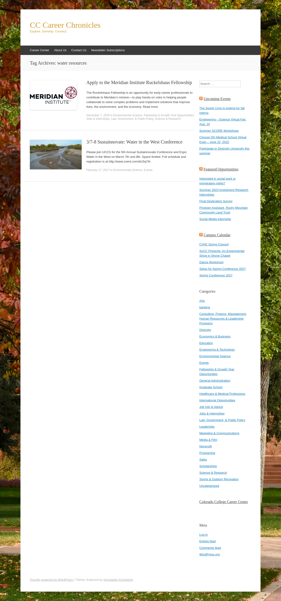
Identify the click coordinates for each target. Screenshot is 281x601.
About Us (60, 50)
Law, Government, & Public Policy (132, 118)
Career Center (39, 50)
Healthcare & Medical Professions (222, 393)
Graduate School (210, 387)
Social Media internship (215, 219)
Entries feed (207, 541)
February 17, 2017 (97, 170)
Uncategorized (209, 486)
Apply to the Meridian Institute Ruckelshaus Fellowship (139, 82)
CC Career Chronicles (65, 25)
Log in (203, 534)
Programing (207, 453)
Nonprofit (205, 446)
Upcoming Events (217, 99)
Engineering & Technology (217, 349)
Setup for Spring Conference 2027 (222, 269)
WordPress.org (209, 554)
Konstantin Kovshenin (118, 580)
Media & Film (208, 440)
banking (204, 307)
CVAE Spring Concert (214, 244)
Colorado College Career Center (223, 502)
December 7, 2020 (98, 115)
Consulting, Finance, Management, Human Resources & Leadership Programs (223, 318)
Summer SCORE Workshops (219, 130)
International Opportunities (217, 400)
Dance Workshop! (211, 262)
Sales (203, 459)
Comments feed (210, 548)
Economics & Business (214, 336)
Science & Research (168, 118)
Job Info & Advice (211, 407)
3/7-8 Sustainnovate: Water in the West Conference (134, 141)
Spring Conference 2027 (216, 275)
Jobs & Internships (98, 118)
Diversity (205, 330)
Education (206, 343)
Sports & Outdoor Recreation (219, 479)
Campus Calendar (217, 235)
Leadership (206, 426)
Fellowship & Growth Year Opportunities (169, 115)
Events (148, 170)
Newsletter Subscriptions (108, 50)
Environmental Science (127, 115)
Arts (202, 300)
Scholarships (208, 466)
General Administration (214, 380)
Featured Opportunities (221, 169)
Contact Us (78, 50)
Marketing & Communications (219, 433)
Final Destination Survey (216, 201)
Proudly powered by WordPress (51, 580)
